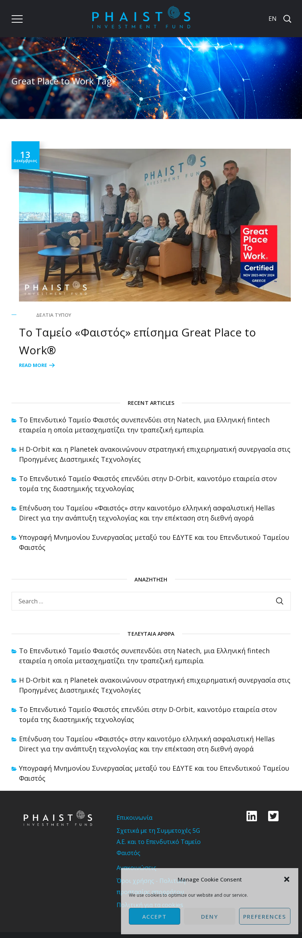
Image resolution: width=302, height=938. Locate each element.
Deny (209, 916)
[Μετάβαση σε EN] (271, 18)
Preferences (264, 916)
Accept (154, 916)
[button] (286, 879)
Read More (33, 365)
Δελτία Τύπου (53, 315)
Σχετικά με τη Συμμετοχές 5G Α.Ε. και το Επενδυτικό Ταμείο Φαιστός (159, 841)
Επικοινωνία (134, 817)
